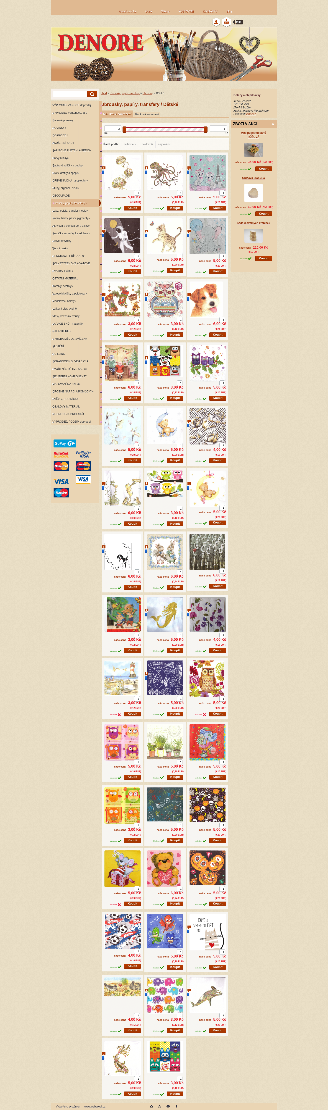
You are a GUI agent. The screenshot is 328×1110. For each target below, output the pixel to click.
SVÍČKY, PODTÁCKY (65, 399)
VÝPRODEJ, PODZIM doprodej (71, 421)
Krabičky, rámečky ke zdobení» (71, 233)
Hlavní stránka (127, 11)
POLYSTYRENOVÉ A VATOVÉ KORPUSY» (70, 264)
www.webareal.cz (94, 1106)
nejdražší (147, 144)
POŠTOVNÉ (186, 11)
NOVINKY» (59, 127)
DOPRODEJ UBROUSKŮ (68, 414)
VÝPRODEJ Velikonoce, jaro (69, 112)
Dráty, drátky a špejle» (65, 173)
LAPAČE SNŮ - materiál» (67, 323)
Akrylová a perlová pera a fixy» (71, 225)
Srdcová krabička (253, 178)
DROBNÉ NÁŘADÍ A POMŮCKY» (73, 391)
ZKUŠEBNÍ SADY (63, 143)
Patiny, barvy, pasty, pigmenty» (71, 218)
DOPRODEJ (60, 135)
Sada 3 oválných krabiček (253, 223)
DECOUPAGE (61, 195)
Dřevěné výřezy (61, 240)
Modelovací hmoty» (64, 301)
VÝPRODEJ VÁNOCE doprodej (71, 105)
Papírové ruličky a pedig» (67, 165)
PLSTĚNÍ (58, 346)
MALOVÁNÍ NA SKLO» (66, 384)
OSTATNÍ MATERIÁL (65, 278)
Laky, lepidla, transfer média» (70, 210)
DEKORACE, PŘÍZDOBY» (68, 256)
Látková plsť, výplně (64, 308)
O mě (148, 11)
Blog (229, 11)
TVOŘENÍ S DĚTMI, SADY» (69, 369)
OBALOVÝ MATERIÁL (66, 406)
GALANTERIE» (61, 331)
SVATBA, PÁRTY (62, 271)
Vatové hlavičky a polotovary (69, 293)
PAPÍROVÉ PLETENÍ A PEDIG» (71, 150)
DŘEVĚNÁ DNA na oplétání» (70, 180)
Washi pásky (60, 248)
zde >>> (251, 114)
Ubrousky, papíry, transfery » (69, 203)
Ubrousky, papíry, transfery (125, 93)
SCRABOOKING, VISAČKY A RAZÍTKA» (69, 362)
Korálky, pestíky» (62, 286)
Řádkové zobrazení (147, 114)
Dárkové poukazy (63, 120)
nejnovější (164, 144)
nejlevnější (129, 144)
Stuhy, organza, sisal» (65, 188)
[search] (91, 94)
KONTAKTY (210, 11)
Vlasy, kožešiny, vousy (65, 316)
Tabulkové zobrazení (116, 114)
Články (165, 11)
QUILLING (58, 353)
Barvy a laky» (60, 158)
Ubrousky (148, 93)
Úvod (104, 93)
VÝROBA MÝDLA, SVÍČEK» (69, 338)
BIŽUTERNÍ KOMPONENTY (69, 376)
